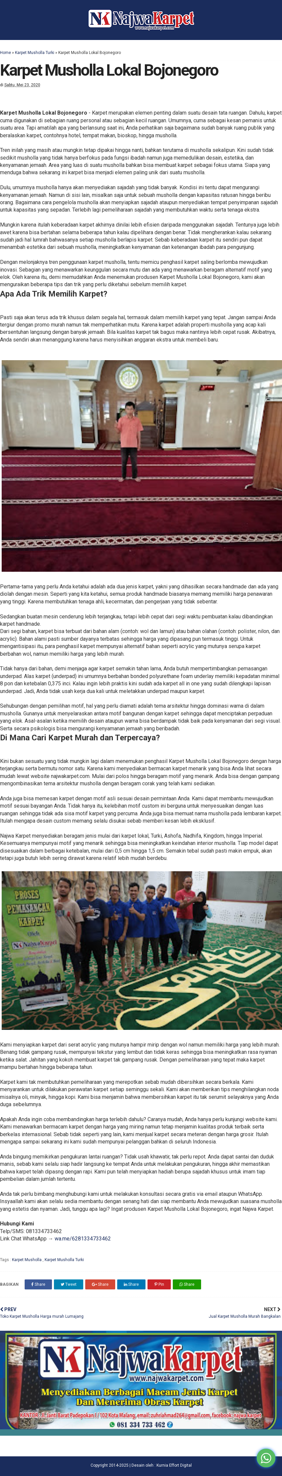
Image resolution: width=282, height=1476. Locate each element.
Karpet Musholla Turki (34, 52)
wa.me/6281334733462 (83, 1238)
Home (5, 52)
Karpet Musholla (27, 1259)
